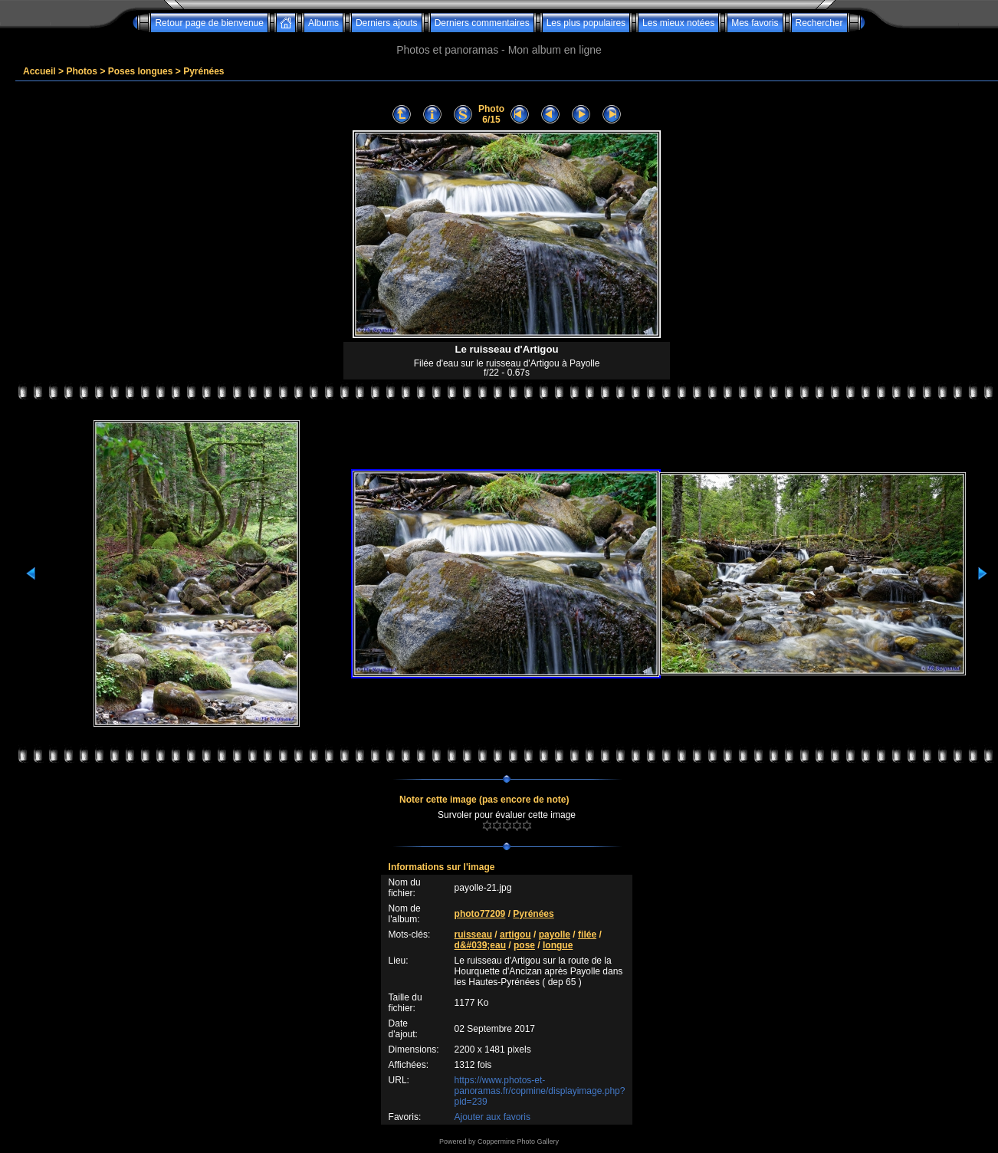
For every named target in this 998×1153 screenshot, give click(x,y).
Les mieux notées (678, 23)
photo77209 (480, 913)
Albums (323, 23)
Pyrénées (203, 71)
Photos (81, 71)
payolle (554, 934)
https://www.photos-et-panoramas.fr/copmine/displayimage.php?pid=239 (540, 1091)
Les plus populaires (586, 23)
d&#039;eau (480, 945)
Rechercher (819, 23)
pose (524, 945)
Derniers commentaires (482, 23)
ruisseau (473, 934)
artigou (515, 934)
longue (558, 945)
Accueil (39, 71)
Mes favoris (754, 23)
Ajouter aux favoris (492, 1117)
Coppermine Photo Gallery (518, 1141)
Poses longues (140, 71)
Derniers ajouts (387, 23)
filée (587, 934)
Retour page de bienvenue (209, 23)
